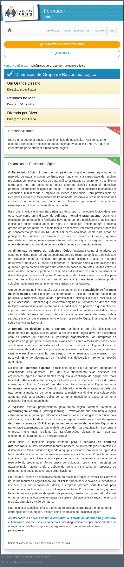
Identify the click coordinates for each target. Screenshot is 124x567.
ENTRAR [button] (62, 53)
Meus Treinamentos (76, 30)
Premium (99, 30)
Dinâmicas (53, 30)
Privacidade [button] (21, 562)
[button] (112, 30)
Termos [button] (6, 562)
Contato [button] (37, 562)
